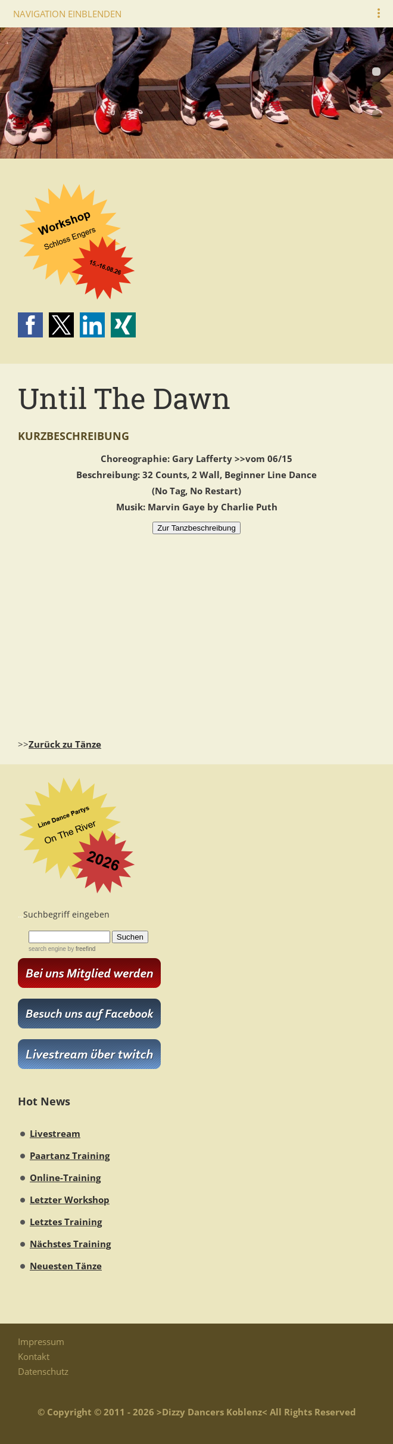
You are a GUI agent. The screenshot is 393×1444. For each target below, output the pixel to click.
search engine (47, 949)
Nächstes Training (70, 1244)
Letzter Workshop (70, 1200)
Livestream (55, 1133)
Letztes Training (66, 1222)
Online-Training (65, 1177)
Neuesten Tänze (66, 1266)
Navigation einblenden (67, 14)
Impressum (41, 1341)
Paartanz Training (70, 1155)
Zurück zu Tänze (65, 744)
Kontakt (33, 1356)
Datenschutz (43, 1371)
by (80, 949)
